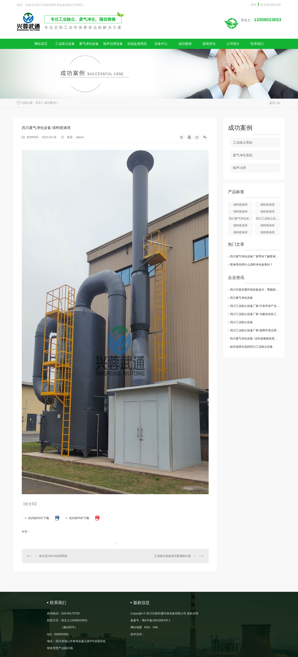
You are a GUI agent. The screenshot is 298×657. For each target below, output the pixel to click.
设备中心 (161, 43)
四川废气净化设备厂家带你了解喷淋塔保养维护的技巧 (255, 256)
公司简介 (233, 43)
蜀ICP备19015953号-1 (156, 620)
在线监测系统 (137, 43)
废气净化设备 (89, 43)
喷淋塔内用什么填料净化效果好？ (251, 264)
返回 (274, 103)
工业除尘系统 (242, 142)
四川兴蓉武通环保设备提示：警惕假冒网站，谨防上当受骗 (255, 289)
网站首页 (40, 43)
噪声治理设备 (113, 43)
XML (155, 627)
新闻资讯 (209, 43)
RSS (147, 627)
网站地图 (136, 627)
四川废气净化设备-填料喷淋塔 (241, 218)
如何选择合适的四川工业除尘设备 (251, 346)
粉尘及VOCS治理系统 (53, 556)
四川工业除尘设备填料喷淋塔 (268, 218)
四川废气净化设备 (241, 297)
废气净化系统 (67, 102)
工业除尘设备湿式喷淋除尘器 (172, 556)
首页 (38, 102)
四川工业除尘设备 (241, 322)
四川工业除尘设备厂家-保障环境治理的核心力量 (255, 330)
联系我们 (257, 43)
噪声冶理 (239, 168)
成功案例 (185, 43)
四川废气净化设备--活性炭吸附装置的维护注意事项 (255, 338)
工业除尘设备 (65, 43)
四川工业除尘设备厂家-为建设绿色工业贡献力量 (255, 314)
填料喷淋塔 (240, 204)
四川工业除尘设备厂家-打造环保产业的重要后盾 (255, 306)
